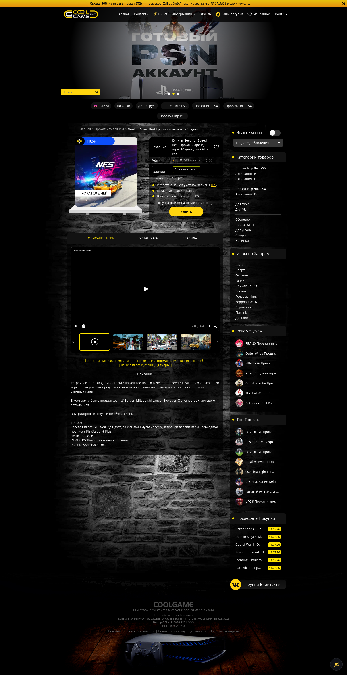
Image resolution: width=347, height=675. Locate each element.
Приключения (246, 286)
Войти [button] (281, 14)
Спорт (240, 270)
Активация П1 (246, 179)
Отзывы (205, 14)
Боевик (240, 291)
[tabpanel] (173, 53)
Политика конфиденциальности (182, 631)
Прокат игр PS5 (175, 106)
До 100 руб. (146, 106)
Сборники (243, 219)
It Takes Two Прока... (260, 462)
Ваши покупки (229, 14)
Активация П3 (246, 173)
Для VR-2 (242, 204)
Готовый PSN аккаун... (262, 491)
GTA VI (101, 106)
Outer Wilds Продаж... (261, 353)
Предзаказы (244, 224)
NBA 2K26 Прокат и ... (261, 363)
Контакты (141, 14)
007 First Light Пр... (259, 472)
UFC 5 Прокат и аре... (261, 501)
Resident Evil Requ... (260, 442)
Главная (123, 14)
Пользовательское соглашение (131, 631)
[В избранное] (216, 147)
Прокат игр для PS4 (109, 129)
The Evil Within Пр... (260, 393)
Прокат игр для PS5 (250, 168)
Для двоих (243, 230)
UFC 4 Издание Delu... (261, 481)
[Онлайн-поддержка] (336, 664)
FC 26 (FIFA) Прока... (260, 432)
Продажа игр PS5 (172, 116)
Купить (186, 211)
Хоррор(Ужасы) (246, 302)
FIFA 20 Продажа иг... (261, 343)
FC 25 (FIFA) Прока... (260, 452)
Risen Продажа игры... (262, 373)
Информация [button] (183, 14)
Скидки (240, 235)
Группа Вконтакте (262, 584)
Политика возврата (224, 631)
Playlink (241, 312)
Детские (241, 318)
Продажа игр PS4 (239, 106)
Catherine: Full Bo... (259, 403)
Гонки (239, 280)
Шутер (240, 265)
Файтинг (242, 275)
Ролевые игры (246, 296)
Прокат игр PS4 (206, 106)
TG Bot (160, 14)
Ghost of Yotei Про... (260, 383)
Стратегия (243, 307)
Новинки (123, 106)
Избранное (259, 14)
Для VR (240, 209)
